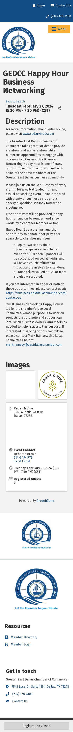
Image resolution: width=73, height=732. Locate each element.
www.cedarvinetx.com (38, 134)
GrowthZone (45, 501)
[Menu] (59, 29)
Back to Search (15, 101)
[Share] (59, 108)
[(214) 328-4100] (57, 16)
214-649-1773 (23, 457)
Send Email (22, 461)
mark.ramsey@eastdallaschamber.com (34, 344)
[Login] (38, 5)
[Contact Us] (60, 5)
